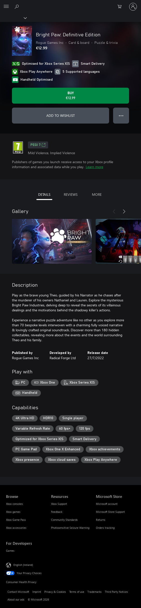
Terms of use (76, 591)
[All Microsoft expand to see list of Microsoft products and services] (6, 7)
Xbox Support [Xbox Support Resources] (59, 503)
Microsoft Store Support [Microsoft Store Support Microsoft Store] (110, 511)
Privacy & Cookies (55, 591)
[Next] (124, 211)
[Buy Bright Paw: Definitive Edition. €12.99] (70, 96)
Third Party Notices (116, 591)
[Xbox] (13, 17)
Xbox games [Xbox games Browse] (13, 511)
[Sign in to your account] (133, 7)
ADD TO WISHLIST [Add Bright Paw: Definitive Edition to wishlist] (60, 115)
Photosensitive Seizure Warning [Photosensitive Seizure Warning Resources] (70, 527)
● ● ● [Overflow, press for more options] (121, 115)
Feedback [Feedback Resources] (56, 511)
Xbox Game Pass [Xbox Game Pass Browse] (16, 519)
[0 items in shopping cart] (121, 7)
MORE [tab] (97, 194)
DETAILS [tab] (44, 194)
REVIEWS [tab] (70, 194)
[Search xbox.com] (17, 6)
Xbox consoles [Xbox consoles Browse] (14, 503)
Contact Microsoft (18, 591)
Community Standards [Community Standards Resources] (64, 519)
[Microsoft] (70, 4)
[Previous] (114, 211)
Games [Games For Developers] (10, 550)
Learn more (94, 166)
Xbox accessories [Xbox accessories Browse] (16, 527)
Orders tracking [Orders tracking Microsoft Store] (105, 527)
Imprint (36, 591)
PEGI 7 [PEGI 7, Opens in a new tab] (38, 145)
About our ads (15, 599)
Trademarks (94, 591)
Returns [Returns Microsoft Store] (100, 519)
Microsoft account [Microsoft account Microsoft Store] (107, 503)
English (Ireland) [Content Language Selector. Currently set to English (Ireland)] (23, 564)
